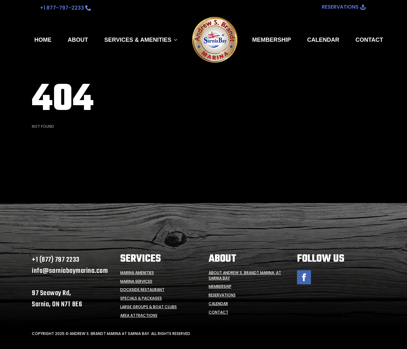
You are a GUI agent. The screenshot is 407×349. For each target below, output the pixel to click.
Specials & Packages (141, 298)
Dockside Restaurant (142, 289)
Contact (369, 40)
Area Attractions (138, 315)
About (78, 40)
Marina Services (136, 281)
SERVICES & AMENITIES (137, 40)
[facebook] (304, 277)
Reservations (222, 295)
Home (43, 40)
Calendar (323, 40)
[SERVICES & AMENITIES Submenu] (174, 40)
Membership (271, 40)
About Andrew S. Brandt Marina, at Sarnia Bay (245, 275)
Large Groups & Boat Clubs (148, 306)
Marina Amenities (137, 272)
